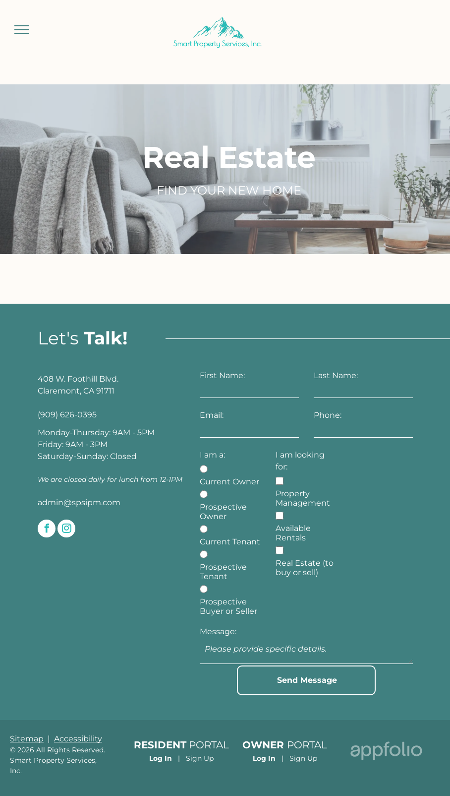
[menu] (22, 30)
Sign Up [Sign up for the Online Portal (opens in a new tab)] (200, 758)
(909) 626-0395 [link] (67, 414)
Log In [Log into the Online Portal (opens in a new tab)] (160, 758)
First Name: (222, 375)
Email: (212, 415)
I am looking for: (300, 460)
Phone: (327, 415)
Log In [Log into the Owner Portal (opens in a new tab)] (264, 758)
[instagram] (66, 530)
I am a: (212, 455)
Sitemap (27, 738)
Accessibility (78, 738)
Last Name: (336, 375)
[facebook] (47, 530)
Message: (218, 631)
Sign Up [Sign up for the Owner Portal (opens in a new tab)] (303, 758)
